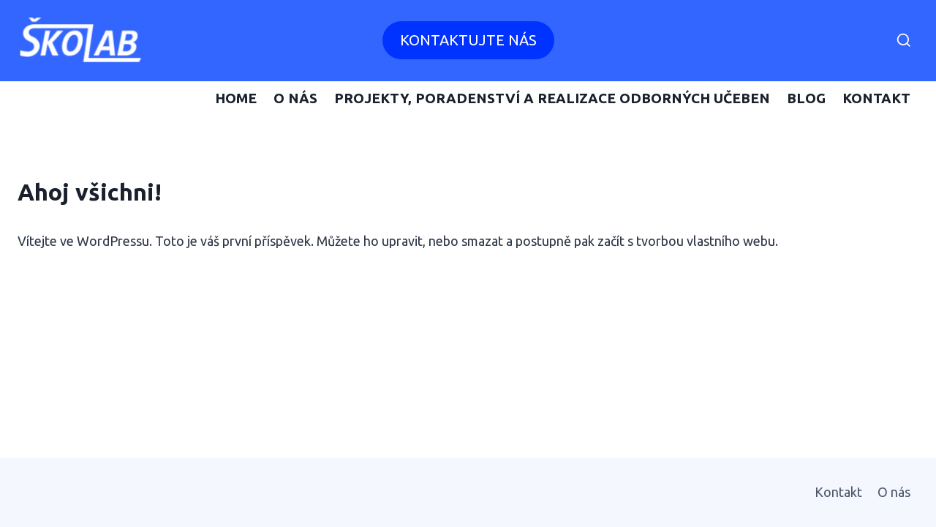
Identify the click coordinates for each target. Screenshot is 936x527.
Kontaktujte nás (468, 39)
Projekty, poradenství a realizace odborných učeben (552, 98)
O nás (295, 98)
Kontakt (876, 98)
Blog (806, 98)
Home (236, 98)
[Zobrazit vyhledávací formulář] (903, 41)
